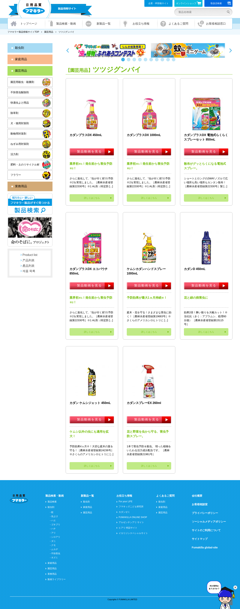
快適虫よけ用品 (19, 102)
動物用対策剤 (18, 133)
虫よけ (54, 516)
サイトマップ (200, 538)
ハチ (53, 528)
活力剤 (14, 154)
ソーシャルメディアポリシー (209, 521)
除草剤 (14, 112)
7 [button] (157, 61)
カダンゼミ (124, 512)
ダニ (53, 541)
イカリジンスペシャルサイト (133, 533)
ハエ (53, 520)
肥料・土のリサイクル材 (24, 164)
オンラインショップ (188, 3)
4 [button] (140, 61)
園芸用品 (48, 32)
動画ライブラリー (57, 579)
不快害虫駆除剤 (19, 92)
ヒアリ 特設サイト (128, 527)
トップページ (28, 23)
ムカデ (54, 549)
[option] (110, 50)
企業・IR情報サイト (158, 3)
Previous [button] (67, 50)
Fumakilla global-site (205, 547)
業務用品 (21, 186)
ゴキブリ (55, 524)
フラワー (15, 174)
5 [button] (146, 61)
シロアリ (55, 537)
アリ (53, 533)
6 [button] (152, 61)
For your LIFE (125, 501)
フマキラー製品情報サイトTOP (23, 32)
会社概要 (197, 495)
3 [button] (135, 61)
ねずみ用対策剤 (19, 143)
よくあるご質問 (178, 23)
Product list (29, 254)
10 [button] (174, 61)
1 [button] (124, 61)
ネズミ (54, 557)
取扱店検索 (221, 3)
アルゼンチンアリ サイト (131, 522)
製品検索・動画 (66, 23)
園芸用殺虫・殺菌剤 (22, 81)
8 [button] (163, 61)
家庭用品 (21, 59)
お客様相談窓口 (216, 23)
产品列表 (28, 260)
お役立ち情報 (141, 23)
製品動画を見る (89, 151)
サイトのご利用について (206, 530)
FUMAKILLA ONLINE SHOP (133, 517)
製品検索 (52, 501)
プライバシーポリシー (205, 512)
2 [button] (129, 61)
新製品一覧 (104, 23)
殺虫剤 (19, 47)
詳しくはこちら (92, 198)
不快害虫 (55, 553)
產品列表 (28, 265)
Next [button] (230, 50)
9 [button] (169, 61)
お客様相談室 (200, 504)
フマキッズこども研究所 (131, 506)
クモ (53, 545)
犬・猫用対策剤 (19, 123)
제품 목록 (28, 271)
